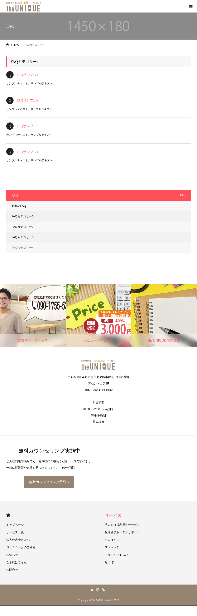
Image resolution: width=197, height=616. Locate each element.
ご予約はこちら (16, 562)
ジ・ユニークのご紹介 (20, 547)
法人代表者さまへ (18, 539)
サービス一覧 (15, 532)
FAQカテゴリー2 (22, 226)
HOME (8, 515)
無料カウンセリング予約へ (49, 482)
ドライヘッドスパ (116, 554)
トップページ (15, 524)
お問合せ (12, 569)
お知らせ (12, 554)
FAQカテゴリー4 (22, 247)
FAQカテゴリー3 (22, 237)
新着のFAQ (18, 206)
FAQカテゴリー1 (22, 216)
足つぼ (109, 562)
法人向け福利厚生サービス (122, 524)
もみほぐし (112, 539)
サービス (113, 515)
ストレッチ (112, 547)
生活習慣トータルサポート (122, 532)
